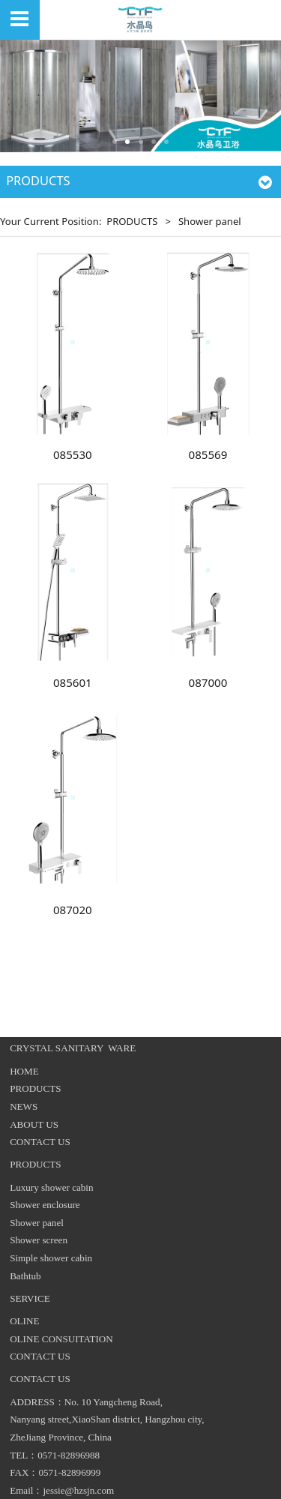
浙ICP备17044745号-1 (140, 1481)
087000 (208, 682)
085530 (72, 454)
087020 (72, 909)
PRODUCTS (131, 221)
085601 (72, 682)
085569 (208, 454)
